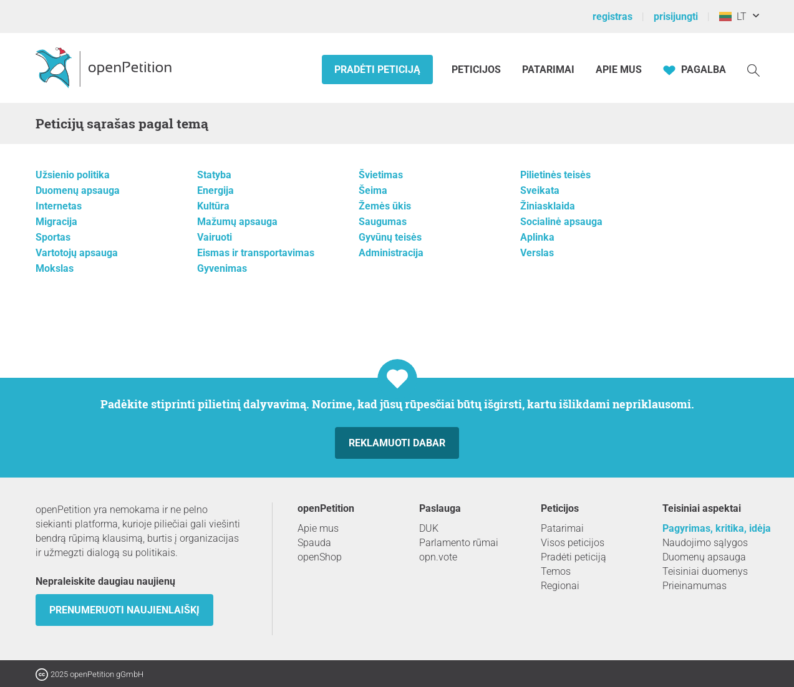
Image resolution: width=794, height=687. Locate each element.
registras (612, 16)
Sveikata (539, 190)
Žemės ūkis (385, 206)
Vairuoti (214, 237)
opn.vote (438, 557)
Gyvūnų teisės (390, 237)
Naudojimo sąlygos (705, 543)
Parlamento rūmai (458, 543)
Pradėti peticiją (377, 69)
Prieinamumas (694, 586)
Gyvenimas (222, 268)
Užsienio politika (73, 175)
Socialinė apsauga (561, 222)
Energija (215, 190)
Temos (556, 571)
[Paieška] (753, 69)
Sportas (53, 237)
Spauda (314, 543)
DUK (428, 528)
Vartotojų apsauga (77, 253)
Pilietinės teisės (555, 175)
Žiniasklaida (547, 206)
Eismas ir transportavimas (255, 253)
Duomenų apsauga (78, 190)
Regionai (560, 586)
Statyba (214, 175)
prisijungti (676, 16)
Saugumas (383, 222)
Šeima (373, 190)
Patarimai (548, 69)
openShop (320, 557)
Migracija (56, 222)
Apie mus (619, 69)
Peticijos (477, 69)
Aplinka (537, 237)
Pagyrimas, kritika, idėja (716, 528)
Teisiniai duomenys (705, 571)
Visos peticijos (572, 543)
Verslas (537, 253)
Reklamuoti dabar (397, 443)
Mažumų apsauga (237, 222)
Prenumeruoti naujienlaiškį (124, 610)
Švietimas (381, 175)
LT (733, 16)
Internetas (59, 206)
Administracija (391, 253)
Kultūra (213, 206)
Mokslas (55, 268)
